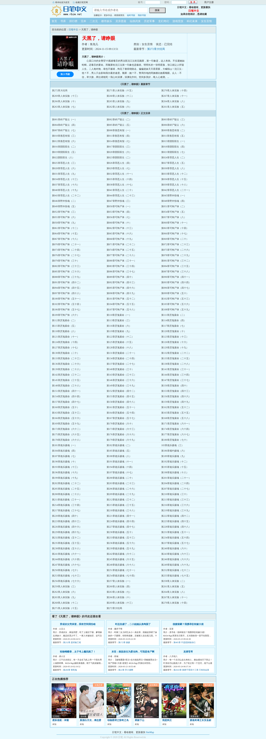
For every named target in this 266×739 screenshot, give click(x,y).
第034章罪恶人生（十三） (65, 179)
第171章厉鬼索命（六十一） (176, 423)
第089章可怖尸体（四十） (120, 277)
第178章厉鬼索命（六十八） (67, 440)
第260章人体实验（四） (119, 586)
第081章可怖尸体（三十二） (176, 260)
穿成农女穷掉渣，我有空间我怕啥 (78, 624)
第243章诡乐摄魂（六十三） (176, 554)
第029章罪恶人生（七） (119, 168)
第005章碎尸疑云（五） (119, 125)
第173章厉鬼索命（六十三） (121, 429)
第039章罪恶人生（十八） (175, 184)
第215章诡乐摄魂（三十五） (121, 505)
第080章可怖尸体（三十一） (121, 260)
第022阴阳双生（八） (63, 157)
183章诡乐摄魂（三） (172, 445)
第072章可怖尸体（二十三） (176, 244)
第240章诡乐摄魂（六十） (175, 548)
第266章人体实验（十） (64, 101)
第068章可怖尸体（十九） (120, 239)
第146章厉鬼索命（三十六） (121, 380)
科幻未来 (192, 21)
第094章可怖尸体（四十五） (67, 288)
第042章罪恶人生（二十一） (176, 190)
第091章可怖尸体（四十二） (67, 282)
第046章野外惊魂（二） (64, 201)
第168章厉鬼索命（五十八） (176, 418)
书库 (63, 21)
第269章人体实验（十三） (65, 96)
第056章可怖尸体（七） (119, 217)
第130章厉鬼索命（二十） (65, 353)
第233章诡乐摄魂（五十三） (121, 537)
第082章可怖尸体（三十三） (67, 266)
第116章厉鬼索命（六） (119, 326)
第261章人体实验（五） (173, 107)
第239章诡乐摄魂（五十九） (121, 548)
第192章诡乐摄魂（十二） (175, 461)
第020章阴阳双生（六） (119, 152)
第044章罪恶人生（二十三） (121, 195)
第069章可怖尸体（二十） (175, 239)
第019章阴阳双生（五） (64, 152)
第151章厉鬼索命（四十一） (67, 391)
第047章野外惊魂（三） (119, 201)
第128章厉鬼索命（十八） (120, 347)
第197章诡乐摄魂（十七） (120, 472)
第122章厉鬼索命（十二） (120, 336)
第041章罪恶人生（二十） (120, 190)
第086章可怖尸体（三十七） (121, 271)
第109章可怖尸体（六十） (65, 315)
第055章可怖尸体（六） (64, 217)
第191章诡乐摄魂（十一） (120, 461)
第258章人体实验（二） (173, 581)
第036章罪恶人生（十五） (175, 179)
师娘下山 (139, 720)
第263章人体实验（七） (64, 107)
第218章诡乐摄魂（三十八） (121, 510)
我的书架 (142, 15)
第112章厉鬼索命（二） (64, 320)
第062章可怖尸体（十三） (120, 228)
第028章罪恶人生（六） (64, 168)
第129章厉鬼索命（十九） (175, 347)
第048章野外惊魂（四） (173, 201)
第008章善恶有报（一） (119, 130)
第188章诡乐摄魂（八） (119, 456)
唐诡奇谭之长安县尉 (200, 720)
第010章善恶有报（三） (64, 136)
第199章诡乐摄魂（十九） (65, 478)
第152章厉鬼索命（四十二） (121, 391)
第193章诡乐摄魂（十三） (65, 467)
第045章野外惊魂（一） (173, 195)
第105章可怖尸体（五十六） (176, 304)
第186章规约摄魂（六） (173, 451)
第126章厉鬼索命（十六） (175, 342)
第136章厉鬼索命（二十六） (67, 364)
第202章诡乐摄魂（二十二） (67, 483)
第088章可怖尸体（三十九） (67, 277)
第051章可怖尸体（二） (173, 206)
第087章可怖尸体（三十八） (176, 271)
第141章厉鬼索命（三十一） (176, 369)
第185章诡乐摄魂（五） (119, 451)
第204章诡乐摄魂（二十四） (176, 483)
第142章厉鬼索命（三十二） (67, 374)
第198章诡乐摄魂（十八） (175, 472)
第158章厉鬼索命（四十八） (121, 402)
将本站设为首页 (62, 2)
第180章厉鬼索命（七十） (175, 440)
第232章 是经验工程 (72, 642)
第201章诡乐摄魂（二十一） (176, 478)
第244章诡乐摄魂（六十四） (67, 559)
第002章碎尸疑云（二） (119, 119)
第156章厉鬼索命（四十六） (176, 396)
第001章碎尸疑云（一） (64, 119)
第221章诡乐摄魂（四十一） (121, 516)
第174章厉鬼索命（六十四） (176, 429)
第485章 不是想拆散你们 (184, 642)
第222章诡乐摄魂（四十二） (176, 516)
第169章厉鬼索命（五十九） (67, 423)
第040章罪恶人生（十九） (65, 190)
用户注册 (209, 2)
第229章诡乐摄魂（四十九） (67, 532)
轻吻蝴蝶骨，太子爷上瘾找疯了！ (78, 651)
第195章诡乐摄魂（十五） (175, 467)
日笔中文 (68, 11)
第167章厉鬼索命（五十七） (121, 418)
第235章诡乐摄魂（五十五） (67, 543)
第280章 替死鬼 (70, 670)
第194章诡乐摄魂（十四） (120, 467)
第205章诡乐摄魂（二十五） (67, 489)
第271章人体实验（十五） (120, 90)
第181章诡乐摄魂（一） (64, 445)
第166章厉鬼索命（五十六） (67, 418)
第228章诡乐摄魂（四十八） (176, 527)
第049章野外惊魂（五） (64, 206)
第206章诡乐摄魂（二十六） (121, 489)
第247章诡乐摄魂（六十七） (67, 565)
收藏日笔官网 (82, 2)
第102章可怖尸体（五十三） (176, 298)
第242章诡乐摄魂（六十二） (121, 554)
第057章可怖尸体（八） (173, 217)
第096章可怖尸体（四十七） (176, 288)
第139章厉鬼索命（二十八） (67, 369)
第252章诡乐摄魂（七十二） (176, 570)
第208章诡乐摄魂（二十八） (67, 494)
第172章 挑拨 (124, 642)
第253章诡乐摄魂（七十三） (67, 575)
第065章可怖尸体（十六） (120, 233)
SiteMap (150, 732)
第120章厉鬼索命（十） (173, 331)
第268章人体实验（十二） (120, 96)
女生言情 (206, 21)
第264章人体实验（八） (173, 101)
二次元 (94, 21)
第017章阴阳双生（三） (119, 146)
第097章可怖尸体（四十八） (67, 293)
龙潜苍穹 (188, 651)
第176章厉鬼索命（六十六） (121, 434)
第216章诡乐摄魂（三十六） (176, 505)
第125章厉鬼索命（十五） (120, 342)
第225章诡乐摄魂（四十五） (176, 521)
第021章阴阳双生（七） (173, 152)
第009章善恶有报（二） (173, 130)
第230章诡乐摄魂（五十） (120, 532)
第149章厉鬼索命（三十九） (121, 385)
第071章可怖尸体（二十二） (121, 244)
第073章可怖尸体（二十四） (67, 250)
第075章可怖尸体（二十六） (176, 250)
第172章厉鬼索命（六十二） (67, 429)
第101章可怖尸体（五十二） (121, 298)
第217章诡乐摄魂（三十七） (67, 510)
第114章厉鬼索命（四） (173, 320)
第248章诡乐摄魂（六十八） (121, 565)
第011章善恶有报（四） (119, 136)
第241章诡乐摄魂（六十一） (67, 554)
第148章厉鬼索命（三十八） (67, 385)
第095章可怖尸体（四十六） (121, 288)
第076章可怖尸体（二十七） (67, 255)
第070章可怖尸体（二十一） (67, 244)
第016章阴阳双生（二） (64, 146)
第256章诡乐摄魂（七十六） (67, 581)
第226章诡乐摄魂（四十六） (67, 527)
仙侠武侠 (135, 21)
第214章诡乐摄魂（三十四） (67, 505)
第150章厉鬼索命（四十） (175, 385)
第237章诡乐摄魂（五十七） (176, 543)
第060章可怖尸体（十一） (175, 222)
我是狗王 (167, 720)
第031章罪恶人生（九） (64, 174)
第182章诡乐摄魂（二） (119, 445)
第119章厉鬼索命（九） (119, 331)
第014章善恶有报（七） (119, 141)
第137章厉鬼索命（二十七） (121, 364)
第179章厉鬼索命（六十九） (121, 440)
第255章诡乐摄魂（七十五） (176, 575)
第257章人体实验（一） (119, 581)
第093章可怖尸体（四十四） (176, 282)
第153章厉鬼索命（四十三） (176, 391)
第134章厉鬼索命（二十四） (121, 358)
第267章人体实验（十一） (175, 96)
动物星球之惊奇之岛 (118, 720)
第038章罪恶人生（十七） (120, 184)
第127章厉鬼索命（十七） (65, 347)
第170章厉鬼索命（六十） (120, 423)
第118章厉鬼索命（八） (64, 331)
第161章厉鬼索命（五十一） (121, 407)
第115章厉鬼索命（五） (64, 326)
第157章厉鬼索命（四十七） (67, 402)
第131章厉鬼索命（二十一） (121, 353)
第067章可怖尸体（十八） (65, 239)
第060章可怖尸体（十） (119, 222)
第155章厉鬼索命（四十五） (121, 396)
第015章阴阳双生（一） (173, 141)
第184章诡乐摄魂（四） (64, 451)
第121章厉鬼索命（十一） (65, 336)
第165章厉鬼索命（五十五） (176, 412)
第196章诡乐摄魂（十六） (65, 472)
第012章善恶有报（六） (64, 141)
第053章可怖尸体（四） (119, 212)
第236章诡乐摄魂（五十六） (121, 543)
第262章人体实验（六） (119, 107)
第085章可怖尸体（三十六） (67, 271)
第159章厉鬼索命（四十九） (176, 402)
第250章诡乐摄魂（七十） (65, 570)
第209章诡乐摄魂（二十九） (121, 494)
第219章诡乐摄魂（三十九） (176, 510)
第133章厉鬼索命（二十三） (67, 358)
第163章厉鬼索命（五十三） (67, 412)
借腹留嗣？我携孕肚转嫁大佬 (188, 624)
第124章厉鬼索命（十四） (65, 342)
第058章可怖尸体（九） (64, 222)
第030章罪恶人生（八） (173, 168)
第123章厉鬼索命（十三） (175, 336)
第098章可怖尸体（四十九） (121, 293)
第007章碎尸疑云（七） (64, 130)
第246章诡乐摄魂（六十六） (176, 559)
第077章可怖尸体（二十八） (121, 255)
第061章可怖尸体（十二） (65, 228)
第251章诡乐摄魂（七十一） (121, 570)
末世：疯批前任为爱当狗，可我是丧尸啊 (133, 651)
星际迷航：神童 (60, 720)
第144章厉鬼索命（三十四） (176, 374)
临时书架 (131, 15)
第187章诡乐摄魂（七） (64, 456)
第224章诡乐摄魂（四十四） (121, 521)
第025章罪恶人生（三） (64, 163)
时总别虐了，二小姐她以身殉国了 (133, 624)
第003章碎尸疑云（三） (173, 119)
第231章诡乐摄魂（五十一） (176, 532)
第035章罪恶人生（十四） (120, 179)
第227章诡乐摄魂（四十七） (121, 527)
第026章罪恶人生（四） (119, 163)
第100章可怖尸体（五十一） (67, 298)
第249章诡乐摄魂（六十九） (176, 565)
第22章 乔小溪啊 (125, 670)
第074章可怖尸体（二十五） (121, 250)
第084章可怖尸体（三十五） (176, 266)
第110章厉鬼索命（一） (119, 315)
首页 (54, 21)
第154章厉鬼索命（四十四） (67, 396)
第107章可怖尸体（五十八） (121, 309)
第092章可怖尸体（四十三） (121, 282)
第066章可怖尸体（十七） (175, 233)
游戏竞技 (177, 21)
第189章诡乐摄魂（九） (173, 456)
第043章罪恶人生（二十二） (67, 195)
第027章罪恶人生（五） (173, 163)
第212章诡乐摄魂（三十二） (121, 499)
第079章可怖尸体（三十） (65, 260)
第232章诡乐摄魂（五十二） (67, 537)
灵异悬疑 (120, 21)
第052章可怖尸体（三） (64, 212)
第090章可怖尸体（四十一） (176, 277)
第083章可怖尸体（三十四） (121, 266)
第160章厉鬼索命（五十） (65, 407)
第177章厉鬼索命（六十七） (176, 434)
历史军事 (149, 21)
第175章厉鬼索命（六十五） (67, 434)
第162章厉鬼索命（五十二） (176, 407)
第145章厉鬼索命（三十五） (67, 380)
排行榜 (73, 21)
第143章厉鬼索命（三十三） (121, 374)
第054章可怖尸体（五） (173, 212)
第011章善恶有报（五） (173, 136)
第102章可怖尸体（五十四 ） (67, 304)
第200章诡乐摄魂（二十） (120, 478)
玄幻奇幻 (163, 21)
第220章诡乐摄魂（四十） (65, 516)
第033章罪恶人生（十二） (175, 174)
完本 (83, 21)
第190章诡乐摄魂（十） (64, 461)
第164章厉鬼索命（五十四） (121, 412)
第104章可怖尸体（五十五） (121, 304)
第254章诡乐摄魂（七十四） (121, 575)
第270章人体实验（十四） (175, 90)
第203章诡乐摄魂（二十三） (121, 483)
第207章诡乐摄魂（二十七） (176, 489)
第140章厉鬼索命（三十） (120, 369)
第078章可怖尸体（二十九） (176, 255)
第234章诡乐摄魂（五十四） (176, 537)
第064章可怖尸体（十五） (65, 233)
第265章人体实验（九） (119, 101)
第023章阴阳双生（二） (119, 157)
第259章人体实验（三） (64, 586)
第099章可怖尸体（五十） (175, 293)
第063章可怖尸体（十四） (175, 228)
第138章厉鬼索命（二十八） (176, 364)
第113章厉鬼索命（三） (119, 320)
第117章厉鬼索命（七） (173, 326)
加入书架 (65, 74)
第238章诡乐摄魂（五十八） (67, 548)
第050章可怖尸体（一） (119, 206)
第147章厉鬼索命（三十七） (176, 380)
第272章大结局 (156, 49)
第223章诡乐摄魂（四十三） (67, 521)
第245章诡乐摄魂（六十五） (121, 559)
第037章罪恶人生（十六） (65, 184)
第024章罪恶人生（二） (173, 157)
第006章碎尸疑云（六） (173, 125)
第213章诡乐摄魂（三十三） (176, 499)
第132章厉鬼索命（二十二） (176, 353)
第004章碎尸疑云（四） (64, 125)
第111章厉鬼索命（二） (173, 315)
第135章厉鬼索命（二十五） (176, 358)
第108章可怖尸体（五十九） (176, 309)
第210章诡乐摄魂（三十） (175, 494)
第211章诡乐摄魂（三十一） (66, 499)
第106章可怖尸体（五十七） (67, 309)
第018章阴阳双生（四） (173, 146)
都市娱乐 (106, 21)
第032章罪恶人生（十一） (120, 174)
